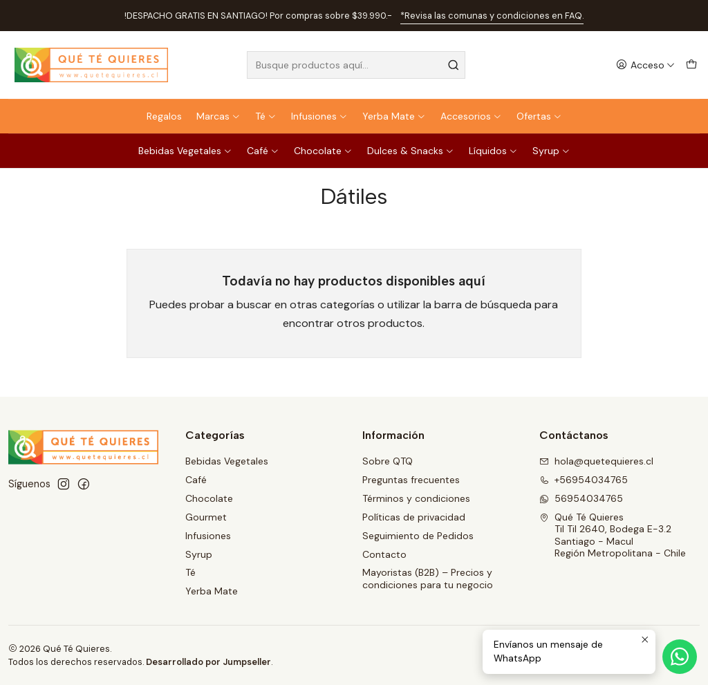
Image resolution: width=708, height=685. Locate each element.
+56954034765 (583, 479)
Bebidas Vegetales (185, 150)
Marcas (218, 116)
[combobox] (356, 65)
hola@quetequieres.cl (596, 461)
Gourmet (206, 517)
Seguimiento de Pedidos (418, 535)
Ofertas (539, 116)
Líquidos (493, 150)
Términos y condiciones (416, 498)
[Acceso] (645, 65)
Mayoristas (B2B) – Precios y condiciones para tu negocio (427, 578)
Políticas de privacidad (413, 517)
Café (263, 150)
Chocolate (323, 150)
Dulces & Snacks (410, 150)
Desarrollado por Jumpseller (208, 662)
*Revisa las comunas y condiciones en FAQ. (492, 15)
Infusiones (319, 116)
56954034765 (581, 498)
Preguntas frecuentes (411, 479)
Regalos (164, 116)
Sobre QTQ (387, 461)
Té (266, 116)
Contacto (384, 554)
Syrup (551, 150)
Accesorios (471, 116)
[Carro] (691, 65)
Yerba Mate (394, 116)
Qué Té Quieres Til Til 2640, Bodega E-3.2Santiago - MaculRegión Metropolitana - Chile (612, 535)
